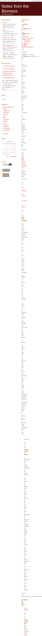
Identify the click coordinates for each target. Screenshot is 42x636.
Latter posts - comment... (9, 53)
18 (11, 150)
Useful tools (6, 130)
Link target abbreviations (9, 77)
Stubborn (5, 30)
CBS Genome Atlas (28, 38)
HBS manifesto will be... (8, 45)
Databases (6, 112)
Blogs (5, 109)
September (13, 156)
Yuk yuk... (18, 0)
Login (34, 0)
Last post (5, 22)
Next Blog (38, 0)
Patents (5, 121)
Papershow (12, 0)
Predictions (6, 125)
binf (8, 0)
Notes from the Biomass (8, 107)
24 (9, 152)
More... (4, 89)
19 (13, 150)
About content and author (9, 66)
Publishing (6, 126)
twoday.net (4, 0)
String (25, 45)
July (7, 156)
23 (7, 152)
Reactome (26, 43)
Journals (6, 114)
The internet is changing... (9, 71)
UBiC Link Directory (28, 47)
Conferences (7, 110)
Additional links (27, 28)
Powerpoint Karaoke (7, 73)
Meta (5, 116)
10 (9, 147)
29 (5, 154)
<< (40, 0)
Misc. (5, 117)
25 (11, 152)
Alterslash (26, 36)
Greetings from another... (9, 37)
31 (9, 154)
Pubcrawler (26, 41)
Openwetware (27, 40)
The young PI (6, 128)
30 (7, 154)
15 (5, 150)
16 (7, 150)
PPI (4, 123)
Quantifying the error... (8, 75)
